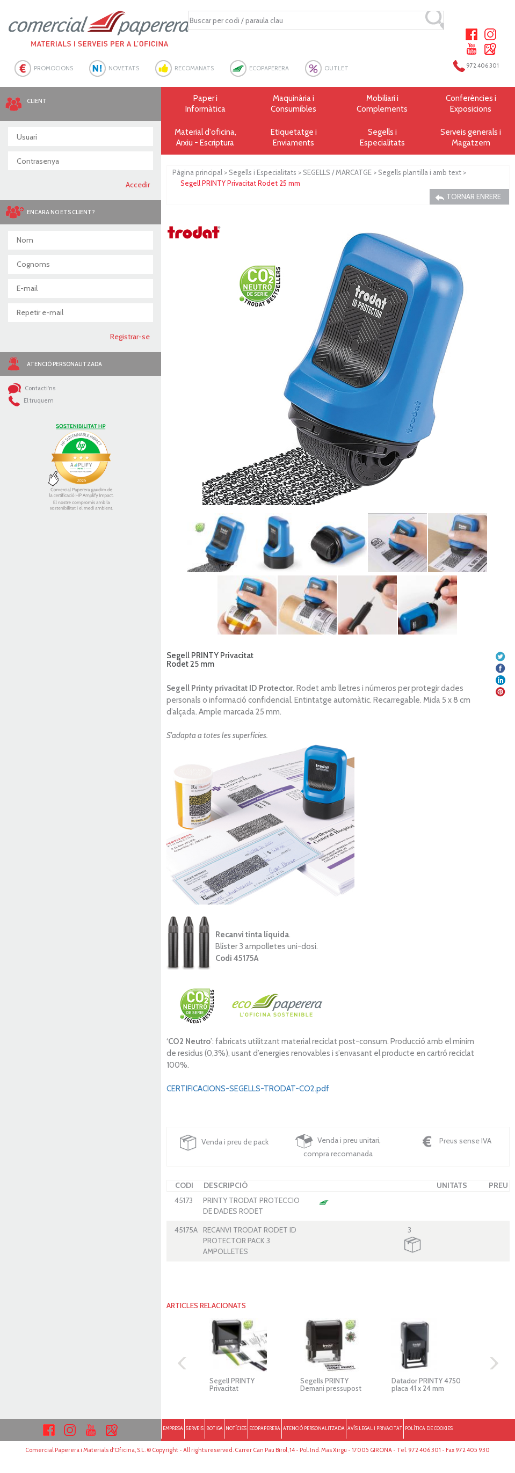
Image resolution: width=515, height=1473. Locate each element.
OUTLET (336, 68)
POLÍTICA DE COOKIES (429, 1428)
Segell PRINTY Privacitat (232, 1384)
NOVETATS (123, 68)
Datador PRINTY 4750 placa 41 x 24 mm (426, 1384)
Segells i (382, 137)
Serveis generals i (471, 137)
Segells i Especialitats (262, 172)
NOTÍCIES (236, 1428)
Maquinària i (294, 103)
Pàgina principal (197, 172)
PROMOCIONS (53, 68)
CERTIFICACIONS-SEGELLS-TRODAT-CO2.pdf (247, 1088)
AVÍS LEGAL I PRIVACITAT (374, 1428)
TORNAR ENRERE (468, 196)
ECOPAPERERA (269, 68)
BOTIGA (214, 1428)
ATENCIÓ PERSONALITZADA (314, 1428)
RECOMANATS (194, 68)
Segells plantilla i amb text (419, 172)
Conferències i (471, 103)
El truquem (31, 400)
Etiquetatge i (294, 137)
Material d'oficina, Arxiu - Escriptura (205, 137)
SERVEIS (195, 1428)
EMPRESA (173, 1428)
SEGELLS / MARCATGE (337, 172)
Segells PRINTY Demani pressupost (330, 1384)
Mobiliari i (382, 103)
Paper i (205, 103)
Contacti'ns (31, 388)
